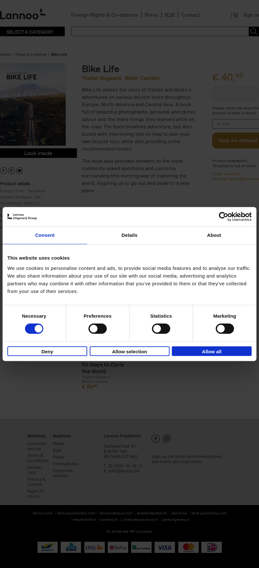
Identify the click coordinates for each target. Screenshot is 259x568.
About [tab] (214, 235)
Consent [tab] (45, 235)
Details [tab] (129, 235)
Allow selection (129, 351)
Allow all (211, 351)
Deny (47, 351)
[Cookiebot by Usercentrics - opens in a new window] (224, 216)
